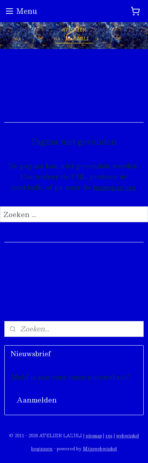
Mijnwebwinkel (100, 448)
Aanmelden (37, 399)
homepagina (114, 187)
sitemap (94, 435)
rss (108, 435)
